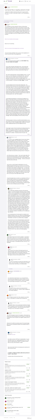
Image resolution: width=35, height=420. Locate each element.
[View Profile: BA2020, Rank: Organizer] (8, 247)
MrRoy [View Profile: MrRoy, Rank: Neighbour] (5, 379)
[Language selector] (21, 1)
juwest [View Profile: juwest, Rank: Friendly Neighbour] (11, 259)
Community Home (6, 417)
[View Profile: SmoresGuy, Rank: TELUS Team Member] (8, 271)
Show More (7, 14)
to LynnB (14, 234)
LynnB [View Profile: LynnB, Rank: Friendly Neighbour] (8, 58)
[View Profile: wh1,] (5, 408)
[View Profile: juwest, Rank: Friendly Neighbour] (9, 260)
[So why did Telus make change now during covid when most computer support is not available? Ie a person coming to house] (15, 372)
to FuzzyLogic (16, 58)
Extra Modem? (9, 404)
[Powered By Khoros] (29, 418)
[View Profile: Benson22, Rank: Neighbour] (7, 137)
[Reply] (29, 17)
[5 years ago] (9, 373)
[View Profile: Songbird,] (5, 404)
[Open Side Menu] (4, 1)
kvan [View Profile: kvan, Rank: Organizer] (5, 385)
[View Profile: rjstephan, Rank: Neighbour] (7, 295)
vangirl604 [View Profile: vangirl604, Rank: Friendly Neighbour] (6, 391)
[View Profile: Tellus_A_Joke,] (5, 398)
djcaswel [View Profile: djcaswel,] (12, 411)
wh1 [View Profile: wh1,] (11, 408)
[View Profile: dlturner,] (5, 401)
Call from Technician (10, 400)
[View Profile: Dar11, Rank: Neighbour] (7, 235)
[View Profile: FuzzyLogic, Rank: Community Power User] (6, 7)
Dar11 (10, 273)
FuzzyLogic (13, 334)
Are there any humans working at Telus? (14, 397)
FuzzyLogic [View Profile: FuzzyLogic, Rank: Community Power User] (8, 24)
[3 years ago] (7, 385)
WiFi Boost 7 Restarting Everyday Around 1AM (15, 407)
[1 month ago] (8, 398)
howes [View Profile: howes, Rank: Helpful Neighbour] (10, 188)
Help (14, 417)
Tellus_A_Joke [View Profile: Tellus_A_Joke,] (12, 398)
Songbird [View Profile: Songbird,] (12, 405)
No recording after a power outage (13, 410)
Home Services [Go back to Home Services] (6, 3)
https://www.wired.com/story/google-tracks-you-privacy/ (14, 48)
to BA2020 (19, 259)
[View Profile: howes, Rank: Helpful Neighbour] (8, 188)
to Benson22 (18, 188)
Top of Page (11, 417)
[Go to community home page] (8, 1)
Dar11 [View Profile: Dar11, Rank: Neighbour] (9, 234)
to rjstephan (18, 302)
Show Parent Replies (6, 22)
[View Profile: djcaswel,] (5, 411)
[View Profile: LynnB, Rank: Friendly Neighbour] (6, 59)
